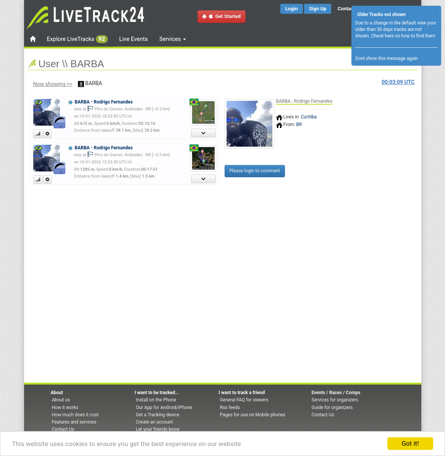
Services (172, 39)
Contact (346, 8)
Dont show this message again (386, 58)
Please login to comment (255, 170)
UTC (398, 82)
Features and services (74, 422)
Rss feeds (230, 407)
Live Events (133, 39)
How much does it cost (75, 414)
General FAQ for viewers (244, 400)
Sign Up (317, 8)
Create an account (154, 422)
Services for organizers (335, 400)
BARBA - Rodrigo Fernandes (103, 102)
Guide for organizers (332, 407)
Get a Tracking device (158, 414)
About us (61, 400)
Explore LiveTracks (77, 39)
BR (299, 124)
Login (291, 8)
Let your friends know (158, 429)
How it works (65, 407)
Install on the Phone (156, 400)
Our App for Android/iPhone (164, 407)
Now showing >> (53, 84)
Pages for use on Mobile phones (253, 414)
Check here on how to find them (403, 36)
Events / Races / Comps (336, 392)
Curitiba (309, 117)
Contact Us (63, 429)
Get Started (221, 16)
